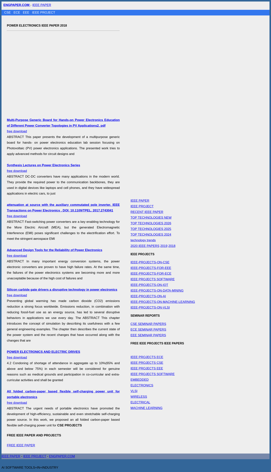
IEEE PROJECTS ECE (146, 357)
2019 (163, 246)
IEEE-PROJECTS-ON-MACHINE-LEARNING (162, 302)
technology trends (143, 240)
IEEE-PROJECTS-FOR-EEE (150, 268)
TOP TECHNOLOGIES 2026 (150, 223)
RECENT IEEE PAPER (146, 212)
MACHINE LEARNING (146, 408)
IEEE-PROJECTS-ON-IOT (149, 285)
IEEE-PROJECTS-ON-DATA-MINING (156, 290)
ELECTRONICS (141, 385)
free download (63, 125)
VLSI (133, 391)
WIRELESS (138, 396)
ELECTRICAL (140, 402)
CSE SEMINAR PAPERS (148, 324)
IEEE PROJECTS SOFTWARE (152, 279)
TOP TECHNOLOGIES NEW (150, 217)
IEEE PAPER (41, 5)
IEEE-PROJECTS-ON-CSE (149, 262)
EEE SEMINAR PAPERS (148, 335)
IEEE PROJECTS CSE (146, 363)
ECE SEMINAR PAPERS (148, 329)
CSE (8, 12)
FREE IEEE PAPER (21, 445)
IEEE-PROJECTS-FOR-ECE (150, 273)
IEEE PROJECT (43, 12)
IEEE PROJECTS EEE (146, 368)
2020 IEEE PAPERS (144, 246)
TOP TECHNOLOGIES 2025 (150, 229)
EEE (26, 12)
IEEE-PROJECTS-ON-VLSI (150, 307)
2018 (171, 246)
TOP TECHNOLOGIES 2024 (150, 234)
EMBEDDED (139, 380)
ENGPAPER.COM (62, 456)
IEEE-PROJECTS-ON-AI (148, 296)
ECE (17, 12)
